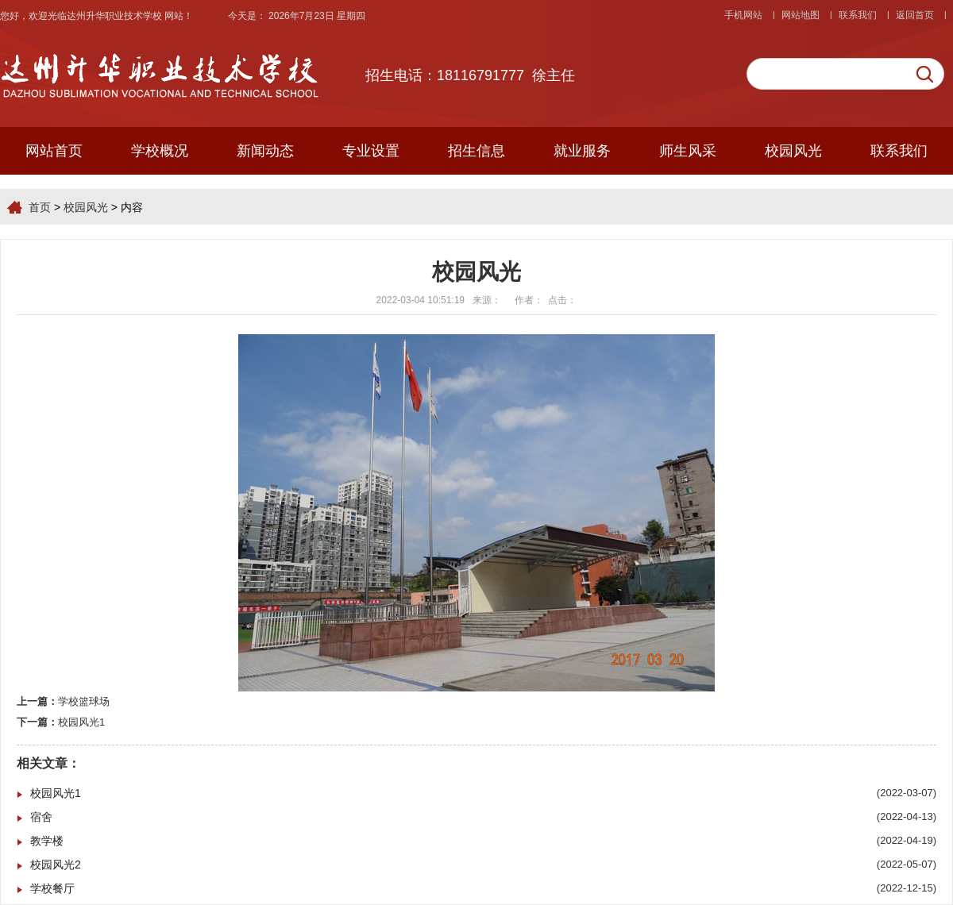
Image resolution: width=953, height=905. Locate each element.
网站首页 (54, 151)
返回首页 (915, 15)
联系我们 (858, 15)
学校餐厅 (52, 888)
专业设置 (370, 151)
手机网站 (743, 15)
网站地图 (800, 15)
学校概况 (159, 151)
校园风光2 (55, 864)
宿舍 (41, 817)
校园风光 (793, 151)
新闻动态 (265, 151)
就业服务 (582, 151)
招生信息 (476, 151)
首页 (40, 207)
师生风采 (687, 151)
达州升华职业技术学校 (115, 15)
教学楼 (47, 840)
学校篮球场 (84, 701)
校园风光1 (81, 722)
